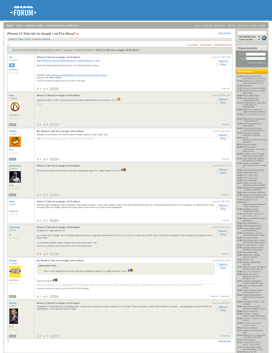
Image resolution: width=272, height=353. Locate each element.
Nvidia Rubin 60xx (250, 173)
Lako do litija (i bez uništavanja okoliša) (251, 99)
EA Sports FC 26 (250, 200)
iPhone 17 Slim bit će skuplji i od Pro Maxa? (117, 50)
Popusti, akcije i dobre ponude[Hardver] (252, 229)
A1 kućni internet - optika (253, 245)
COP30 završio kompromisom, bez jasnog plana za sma (254, 149)
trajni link (226, 89)
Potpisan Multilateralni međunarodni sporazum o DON (253, 297)
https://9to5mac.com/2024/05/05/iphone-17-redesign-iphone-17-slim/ (68, 60)
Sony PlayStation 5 (251, 223)
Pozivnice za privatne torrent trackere (252, 324)
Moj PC (12, 125)
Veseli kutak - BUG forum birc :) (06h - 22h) (253, 215)
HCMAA (13, 131)
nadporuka (225, 296)
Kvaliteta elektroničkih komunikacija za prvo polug (254, 77)
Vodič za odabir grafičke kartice (253, 287)
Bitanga (13, 260)
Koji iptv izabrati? (250, 144)
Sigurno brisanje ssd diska (254, 192)
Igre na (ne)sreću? (250, 311)
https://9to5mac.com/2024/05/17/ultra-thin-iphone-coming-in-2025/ (76, 75)
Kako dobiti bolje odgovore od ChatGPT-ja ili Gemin (254, 159)
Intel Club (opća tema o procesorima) (252, 125)
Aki (11, 57)
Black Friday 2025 (250, 175)
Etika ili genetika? (250, 180)
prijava (198, 25)
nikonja (13, 303)
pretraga (261, 25)
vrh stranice (262, 348)
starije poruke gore (224, 45)
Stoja (12, 95)
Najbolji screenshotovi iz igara (253, 331)
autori (253, 25)
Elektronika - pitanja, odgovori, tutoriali (251, 256)
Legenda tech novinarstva (254, 170)
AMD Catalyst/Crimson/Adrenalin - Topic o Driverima (254, 204)
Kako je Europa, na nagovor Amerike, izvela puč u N (254, 268)
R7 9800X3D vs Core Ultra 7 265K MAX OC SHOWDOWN (254, 105)
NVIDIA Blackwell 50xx (252, 226)
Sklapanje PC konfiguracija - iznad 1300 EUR (254, 120)
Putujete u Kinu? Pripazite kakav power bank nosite (254, 155)
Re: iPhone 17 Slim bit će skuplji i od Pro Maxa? (60, 131)
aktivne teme (219, 25)
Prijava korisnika (247, 48)
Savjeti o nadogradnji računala (252, 263)
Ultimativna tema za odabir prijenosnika (254, 92)
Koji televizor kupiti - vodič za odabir (254, 303)
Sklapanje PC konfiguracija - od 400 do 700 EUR (254, 189)
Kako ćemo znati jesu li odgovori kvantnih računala (254, 111)
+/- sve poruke (192, 45)
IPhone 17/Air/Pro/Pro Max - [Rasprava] (255, 219)
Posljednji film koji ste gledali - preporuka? (252, 343)
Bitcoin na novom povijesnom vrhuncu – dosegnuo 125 (252, 276)
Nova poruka (224, 33)
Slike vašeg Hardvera (252, 272)
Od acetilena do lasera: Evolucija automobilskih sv (254, 129)
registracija (207, 25)
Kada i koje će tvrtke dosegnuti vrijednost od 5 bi (254, 307)
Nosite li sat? (248, 260)
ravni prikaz (207, 45)
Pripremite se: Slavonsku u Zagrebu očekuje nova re (254, 82)
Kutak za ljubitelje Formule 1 (254, 115)
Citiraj (223, 64)
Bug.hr (10, 25)
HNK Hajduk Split (250, 178)
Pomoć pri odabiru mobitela (254, 88)
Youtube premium (250, 328)
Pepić (12, 201)
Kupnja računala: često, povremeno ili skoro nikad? (254, 184)
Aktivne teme (245, 71)
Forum (19, 25)
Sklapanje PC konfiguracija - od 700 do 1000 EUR (254, 336)
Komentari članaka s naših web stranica (65, 25)
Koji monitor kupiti (250, 238)
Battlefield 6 (248, 86)
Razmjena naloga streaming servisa (254, 319)
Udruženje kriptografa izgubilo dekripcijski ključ (253, 282)
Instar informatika (250, 252)
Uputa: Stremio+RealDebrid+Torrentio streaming (255, 140)
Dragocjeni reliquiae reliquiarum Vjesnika (251, 134)
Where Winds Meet (251, 95)
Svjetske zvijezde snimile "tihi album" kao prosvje (253, 249)
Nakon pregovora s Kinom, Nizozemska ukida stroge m (254, 241)
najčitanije (231, 25)
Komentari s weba (34, 25)
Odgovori (223, 61)
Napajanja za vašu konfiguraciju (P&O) (251, 210)
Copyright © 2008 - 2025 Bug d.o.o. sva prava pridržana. (136, 352)
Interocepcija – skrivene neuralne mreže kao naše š (254, 234)
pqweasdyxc (15, 166)
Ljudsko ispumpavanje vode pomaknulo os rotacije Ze (254, 196)
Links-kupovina (249, 340)
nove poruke (243, 25)
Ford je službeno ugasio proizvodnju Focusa (253, 291)
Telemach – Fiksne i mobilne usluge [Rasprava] (254, 315)
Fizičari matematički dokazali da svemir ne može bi (254, 165)
